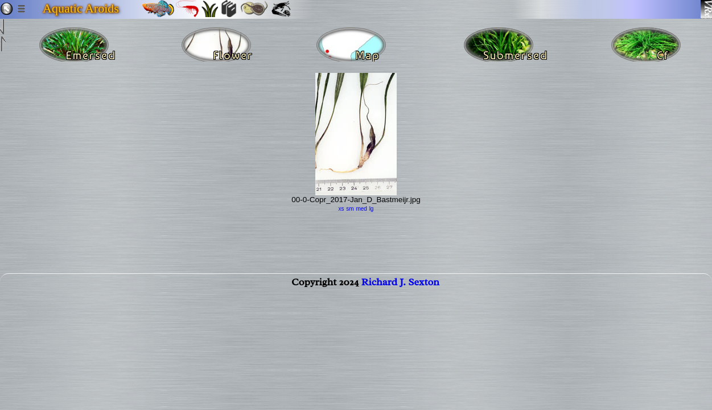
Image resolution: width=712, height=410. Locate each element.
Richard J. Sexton (400, 288)
